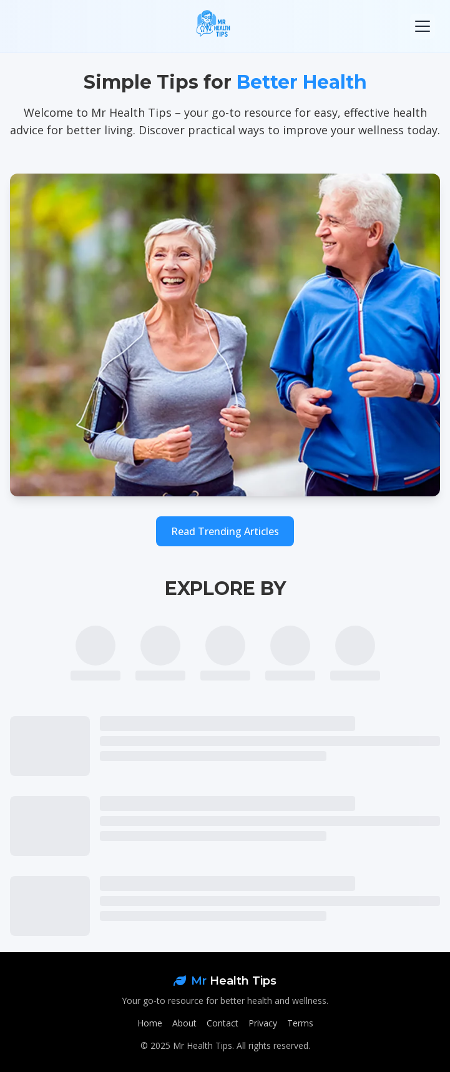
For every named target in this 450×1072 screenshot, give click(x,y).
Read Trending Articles (225, 531)
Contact (222, 1023)
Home (149, 1023)
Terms (300, 1023)
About (184, 1023)
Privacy (262, 1023)
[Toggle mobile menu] (422, 26)
